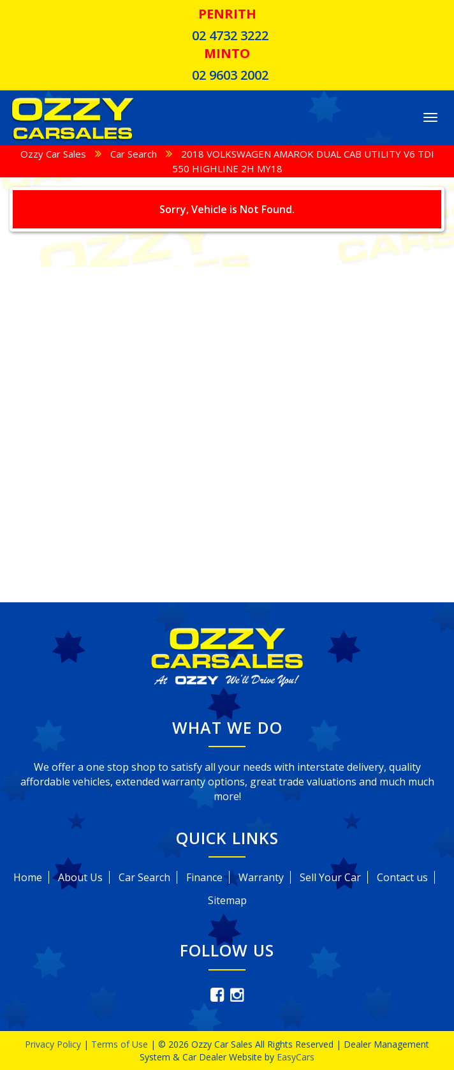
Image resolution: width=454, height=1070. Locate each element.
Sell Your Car (330, 877)
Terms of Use (120, 1044)
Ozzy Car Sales (53, 153)
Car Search (133, 153)
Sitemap (227, 900)
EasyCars (295, 1057)
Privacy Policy (54, 1044)
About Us (80, 877)
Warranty (261, 877)
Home (27, 877)
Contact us (402, 877)
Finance (204, 877)
